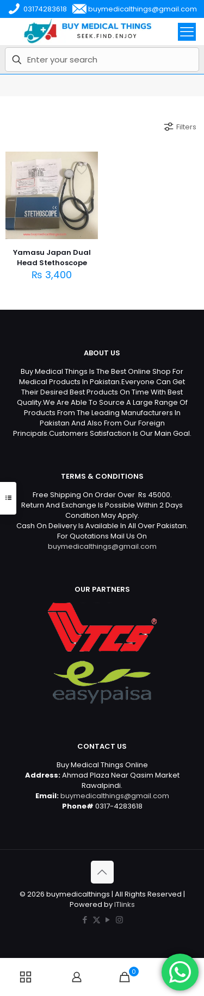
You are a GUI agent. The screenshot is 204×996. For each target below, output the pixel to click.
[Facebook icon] (85, 919)
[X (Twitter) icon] (96, 919)
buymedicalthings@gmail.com (102, 546)
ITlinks (124, 904)
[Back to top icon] (102, 872)
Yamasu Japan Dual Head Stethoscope (52, 257)
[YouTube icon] (108, 919)
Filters (179, 127)
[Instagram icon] (119, 919)
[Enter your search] (102, 59)
